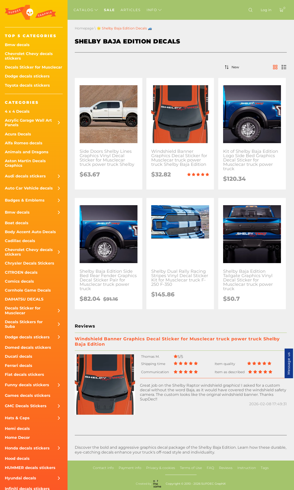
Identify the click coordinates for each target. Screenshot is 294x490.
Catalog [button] (86, 10)
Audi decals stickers (25, 176)
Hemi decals (17, 428)
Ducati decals (18, 356)
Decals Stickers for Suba (24, 324)
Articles (131, 10)
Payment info (130, 468)
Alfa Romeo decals (23, 143)
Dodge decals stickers (27, 76)
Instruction (246, 468)
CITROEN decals (21, 272)
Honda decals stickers (27, 448)
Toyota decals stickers (27, 85)
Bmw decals (17, 44)
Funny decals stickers (27, 385)
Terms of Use (191, 468)
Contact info (103, 468)
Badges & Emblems (25, 200)
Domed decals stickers (28, 347)
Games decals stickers (27, 395)
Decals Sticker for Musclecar (33, 67)
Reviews (225, 468)
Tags (265, 468)
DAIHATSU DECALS (24, 299)
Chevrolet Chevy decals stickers (29, 56)
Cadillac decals (20, 240)
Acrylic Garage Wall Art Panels (28, 122)
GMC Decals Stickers (26, 406)
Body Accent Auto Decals (30, 232)
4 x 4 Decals (17, 111)
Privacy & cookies (160, 468)
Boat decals (16, 223)
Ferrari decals (18, 365)
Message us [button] (289, 363)
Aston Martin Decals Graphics (25, 163)
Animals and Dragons (26, 152)
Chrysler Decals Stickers (29, 263)
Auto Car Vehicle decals (29, 188)
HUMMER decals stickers (30, 467)
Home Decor (17, 437)
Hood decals (17, 458)
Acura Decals (18, 134)
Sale (109, 10)
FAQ (210, 468)
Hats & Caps (17, 418)
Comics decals (19, 281)
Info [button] (154, 10)
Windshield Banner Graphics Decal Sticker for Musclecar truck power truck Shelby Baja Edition (177, 341)
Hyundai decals (20, 478)
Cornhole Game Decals (28, 290)
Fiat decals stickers (24, 374)
